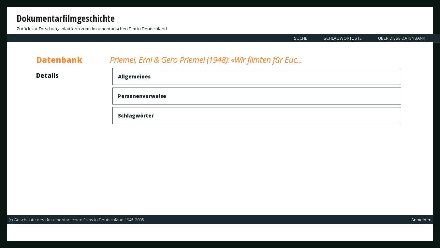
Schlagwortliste (343, 38)
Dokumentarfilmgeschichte (66, 18)
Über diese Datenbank (401, 38)
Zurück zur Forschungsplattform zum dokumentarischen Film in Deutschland (92, 29)
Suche (300, 38)
